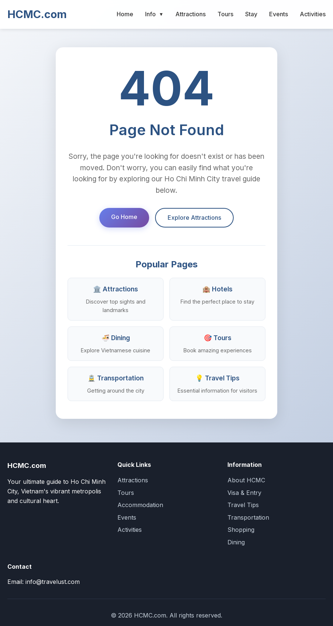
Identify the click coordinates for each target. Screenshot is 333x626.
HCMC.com (37, 14)
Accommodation (140, 505)
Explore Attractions (194, 217)
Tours (225, 14)
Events (278, 14)
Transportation (248, 517)
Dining (236, 542)
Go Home (124, 216)
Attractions (190, 14)
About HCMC (246, 480)
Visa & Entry (244, 492)
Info (154, 14)
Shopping (240, 529)
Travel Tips (243, 505)
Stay (251, 14)
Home (125, 14)
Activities (313, 14)
